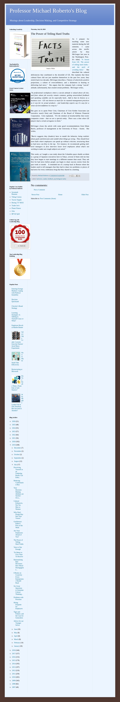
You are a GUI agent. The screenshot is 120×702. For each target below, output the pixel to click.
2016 (14, 657)
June (15, 629)
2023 (14, 431)
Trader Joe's (16, 205)
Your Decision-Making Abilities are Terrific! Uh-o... (19, 493)
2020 (14, 441)
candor (45, 179)
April (16, 636)
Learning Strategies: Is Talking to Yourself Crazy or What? (18, 317)
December (17, 448)
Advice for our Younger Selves (18, 623)
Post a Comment (39, 190)
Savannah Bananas (15, 193)
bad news (39, 179)
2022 (14, 435)
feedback (50, 179)
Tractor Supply (17, 200)
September (18, 458)
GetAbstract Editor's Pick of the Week (18, 524)
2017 (14, 653)
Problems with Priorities (18, 598)
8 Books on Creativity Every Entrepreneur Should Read (19, 578)
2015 (14, 660)
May (15, 633)
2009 (14, 680)
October (17, 454)
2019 (14, 445)
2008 (14, 684)
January (17, 646)
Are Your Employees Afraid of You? (18, 534)
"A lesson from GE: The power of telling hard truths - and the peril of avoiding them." (80, 64)
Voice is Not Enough (18, 548)
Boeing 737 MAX (18, 203)
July (15, 465)
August (16, 461)
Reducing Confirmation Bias (19, 483)
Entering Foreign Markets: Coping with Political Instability (17, 292)
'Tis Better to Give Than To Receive (18, 554)
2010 (14, 677)
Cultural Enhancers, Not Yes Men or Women (18, 505)
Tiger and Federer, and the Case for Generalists (19, 615)
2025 (14, 425)
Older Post (85, 195)
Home (60, 195)
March (16, 639)
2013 (14, 667)
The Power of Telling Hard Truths (18, 542)
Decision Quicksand (15, 300)
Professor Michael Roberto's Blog (48, 10)
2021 (14, 438)
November (18, 451)
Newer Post (35, 195)
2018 (14, 650)
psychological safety (60, 179)
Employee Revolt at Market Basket (17, 326)
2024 (14, 428)
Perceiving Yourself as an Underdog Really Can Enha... (18, 472)
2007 (14, 687)
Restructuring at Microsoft (17, 370)
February (17, 643)
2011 (14, 674)
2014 (14, 664)
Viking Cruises (17, 197)
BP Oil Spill (16, 214)
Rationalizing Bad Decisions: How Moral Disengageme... (19, 565)
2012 (14, 670)
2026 (14, 421)
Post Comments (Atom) (48, 198)
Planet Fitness (16, 208)
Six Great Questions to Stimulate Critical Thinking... (19, 590)
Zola (13, 211)
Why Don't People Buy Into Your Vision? (18, 515)
